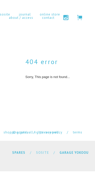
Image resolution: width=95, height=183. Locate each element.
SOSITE (42, 152)
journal (25, 14)
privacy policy (51, 132)
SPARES (18, 152)
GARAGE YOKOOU (74, 152)
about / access (21, 18)
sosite (5, 14)
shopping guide (16, 132)
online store (50, 14)
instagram (65, 17)
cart (79, 17)
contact (48, 18)
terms (77, 132)
